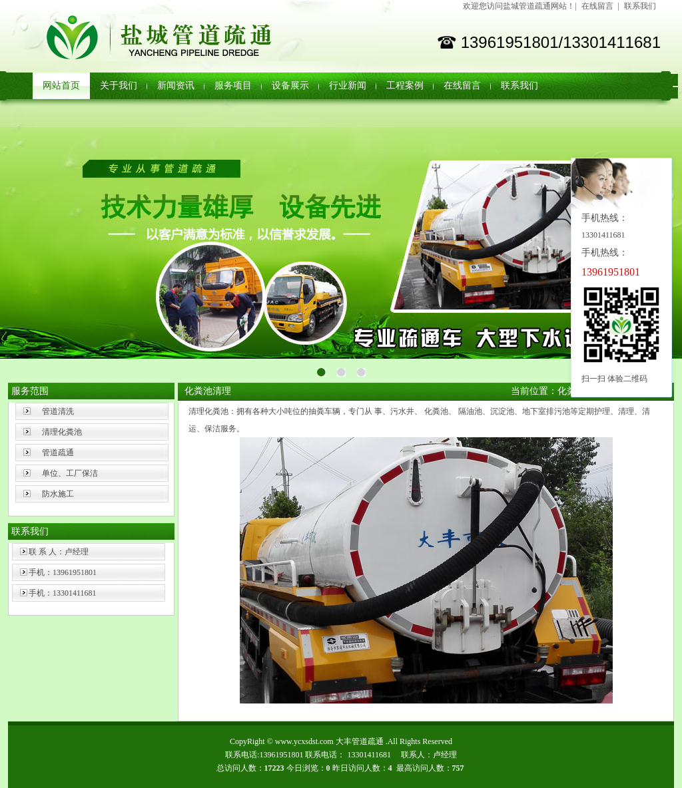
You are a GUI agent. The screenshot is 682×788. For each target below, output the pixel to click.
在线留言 (597, 6)
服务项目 (233, 86)
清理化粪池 (62, 432)
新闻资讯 (175, 86)
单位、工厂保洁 (70, 473)
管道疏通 (58, 452)
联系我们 (640, 6)
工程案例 (405, 86)
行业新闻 (347, 86)
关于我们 (118, 86)
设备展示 (290, 86)
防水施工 (58, 493)
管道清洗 (58, 411)
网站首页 (61, 86)
